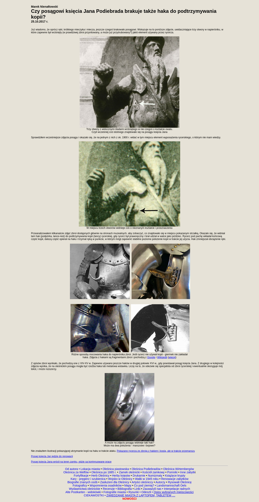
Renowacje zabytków (174, 479)
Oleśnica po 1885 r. (103, 472)
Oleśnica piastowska (116, 469)
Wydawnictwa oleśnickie (85, 488)
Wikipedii (162, 357)
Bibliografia (124, 488)
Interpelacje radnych (177, 488)
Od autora (73, 469)
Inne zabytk (187, 472)
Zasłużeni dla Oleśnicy (114, 482)
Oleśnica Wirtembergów (178, 469)
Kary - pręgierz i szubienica (88, 479)
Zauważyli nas (152, 488)
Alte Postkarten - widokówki (83, 492)
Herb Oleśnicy (100, 475)
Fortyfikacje (81, 475)
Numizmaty (155, 475)
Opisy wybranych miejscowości (174, 492)
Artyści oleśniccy (143, 482)
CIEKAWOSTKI (94, 495)
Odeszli (146, 492)
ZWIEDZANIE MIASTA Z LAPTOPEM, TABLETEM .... (140, 495)
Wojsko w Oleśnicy (120, 479)
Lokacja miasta (90, 469)
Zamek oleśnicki (129, 472)
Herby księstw (121, 475)
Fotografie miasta (114, 492)
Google (151, 357)
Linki (137, 488)
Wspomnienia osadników (106, 485)
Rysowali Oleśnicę (179, 482)
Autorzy (160, 482)
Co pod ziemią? (144, 485)
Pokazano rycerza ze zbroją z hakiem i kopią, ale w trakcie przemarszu (156, 451)
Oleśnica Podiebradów (146, 469)
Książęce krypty (175, 475)
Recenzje (109, 488)
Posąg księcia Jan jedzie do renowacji (52, 456)
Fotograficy (80, 485)
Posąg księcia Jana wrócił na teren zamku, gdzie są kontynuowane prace (71, 461)
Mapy (128, 485)
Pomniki (172, 472)
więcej (172, 357)
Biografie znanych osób (82, 482)
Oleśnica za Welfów (76, 472)
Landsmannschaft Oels (171, 485)
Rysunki (133, 492)
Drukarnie (139, 475)
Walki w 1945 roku (147, 479)
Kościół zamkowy (153, 472)
